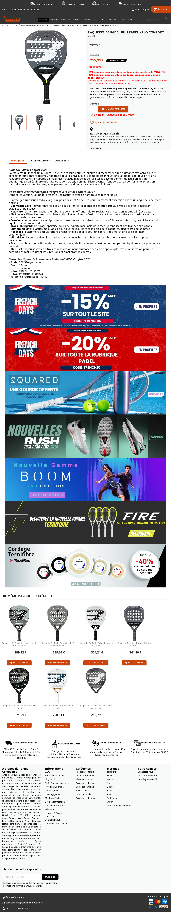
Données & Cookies (54, 801)
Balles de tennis (83, 789)
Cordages (87, 20)
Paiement (49, 804)
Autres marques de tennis (119, 801)
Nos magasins (51, 786)
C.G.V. (47, 767)
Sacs (95, 20)
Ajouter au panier (113, 105)
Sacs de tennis (82, 786)
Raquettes (54, 20)
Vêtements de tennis (86, 774)
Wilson (110, 797)
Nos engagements (53, 789)
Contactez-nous (52, 815)
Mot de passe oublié (147, 774)
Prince (110, 774)
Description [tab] (17, 156)
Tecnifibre (111, 767)
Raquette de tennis (85, 767)
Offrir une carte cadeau (56, 819)
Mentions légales (53, 793)
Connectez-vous (145, 767)
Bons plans (43, 20)
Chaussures (65, 20)
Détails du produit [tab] (40, 156)
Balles (103, 20)
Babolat (110, 786)
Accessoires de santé (86, 778)
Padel (130, 20)
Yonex (110, 789)
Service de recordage (55, 771)
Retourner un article (54, 782)
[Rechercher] (158, 19)
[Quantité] (93, 104)
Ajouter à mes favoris (103, 117)
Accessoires (112, 20)
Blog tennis (50, 774)
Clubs (123, 20)
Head (109, 771)
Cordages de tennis (85, 782)
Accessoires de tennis (86, 793)
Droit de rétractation (55, 797)
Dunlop (110, 782)
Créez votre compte (147, 771)
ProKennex (112, 793)
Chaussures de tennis (86, 771)
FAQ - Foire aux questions (57, 778)
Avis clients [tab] (62, 156)
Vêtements (77, 20)
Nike (109, 778)
